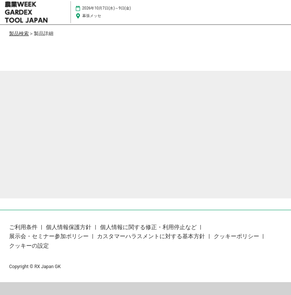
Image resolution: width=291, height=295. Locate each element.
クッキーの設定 (29, 245)
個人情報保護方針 (69, 227)
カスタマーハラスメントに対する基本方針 (152, 236)
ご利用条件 (24, 227)
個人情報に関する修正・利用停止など (149, 227)
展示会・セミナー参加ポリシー (49, 236)
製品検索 (19, 33)
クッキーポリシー (237, 236)
